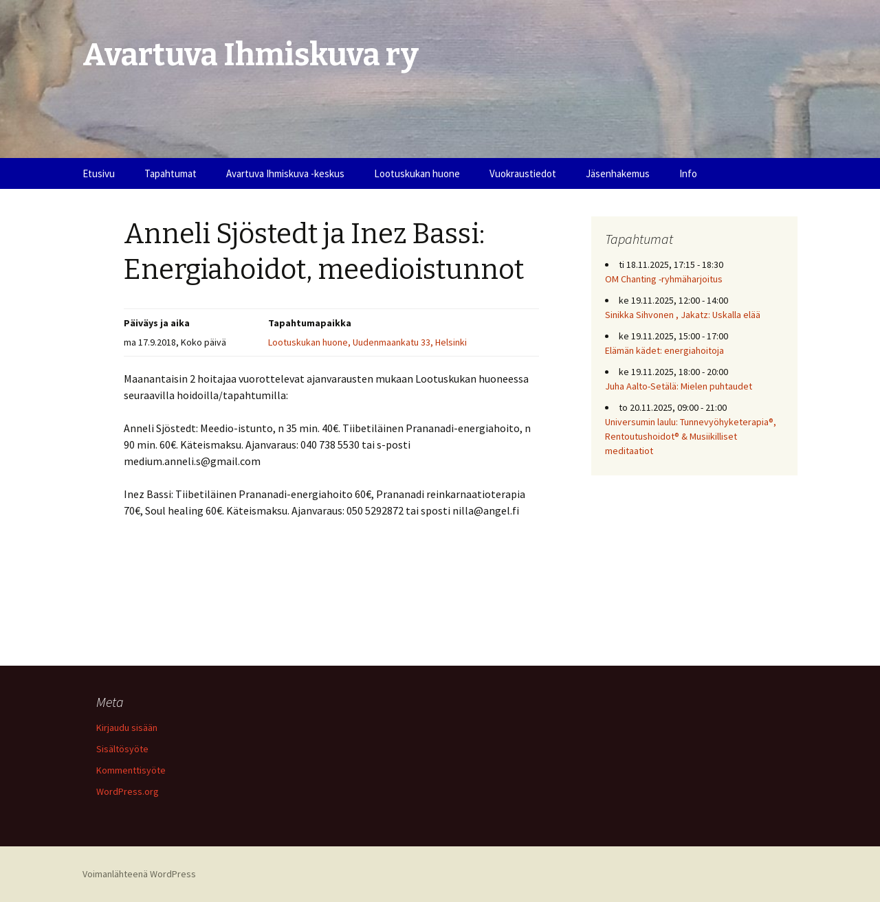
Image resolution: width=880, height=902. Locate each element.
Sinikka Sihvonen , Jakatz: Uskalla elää (682, 314)
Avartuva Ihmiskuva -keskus (285, 173)
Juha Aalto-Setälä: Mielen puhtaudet (678, 386)
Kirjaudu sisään (126, 727)
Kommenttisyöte (131, 770)
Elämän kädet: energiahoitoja (664, 350)
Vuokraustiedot (523, 173)
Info (688, 173)
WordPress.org (127, 791)
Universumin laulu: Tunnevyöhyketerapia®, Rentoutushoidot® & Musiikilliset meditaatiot (690, 436)
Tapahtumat (170, 173)
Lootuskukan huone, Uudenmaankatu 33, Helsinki (367, 342)
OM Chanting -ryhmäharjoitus (664, 279)
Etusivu (98, 173)
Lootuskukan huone (417, 173)
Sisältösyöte (122, 749)
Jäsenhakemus (618, 173)
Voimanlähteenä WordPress (139, 874)
